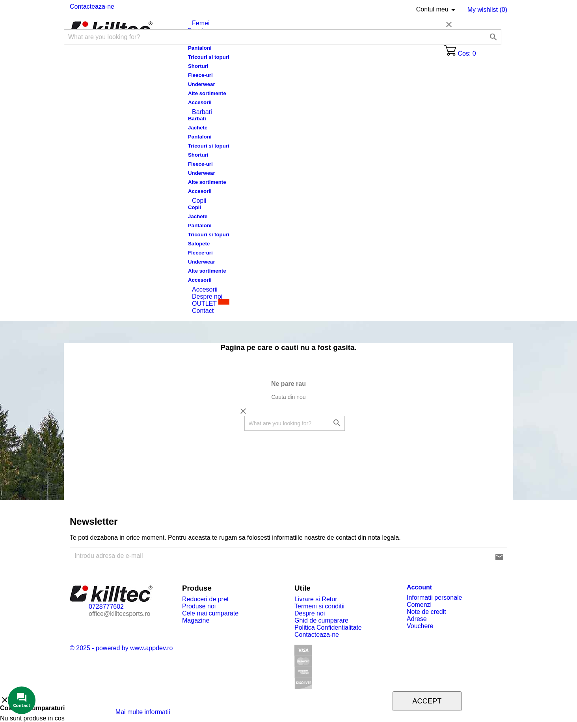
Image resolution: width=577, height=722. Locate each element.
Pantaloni (200, 48)
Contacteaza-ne (92, 6)
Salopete (199, 244)
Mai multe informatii (143, 712)
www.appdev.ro (151, 648)
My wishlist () (487, 9)
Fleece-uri (200, 75)
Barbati (202, 111)
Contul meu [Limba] (437, 10)
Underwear (201, 84)
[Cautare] (282, 37)
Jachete (197, 128)
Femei (200, 23)
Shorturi (198, 66)
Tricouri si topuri (208, 57)
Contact (203, 310)
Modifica (186, 712)
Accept (426, 701)
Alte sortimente (207, 93)
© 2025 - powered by (100, 648)
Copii (199, 200)
